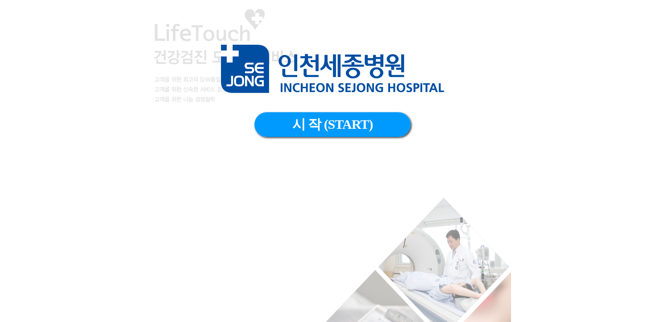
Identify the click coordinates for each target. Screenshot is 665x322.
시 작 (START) (332, 124)
